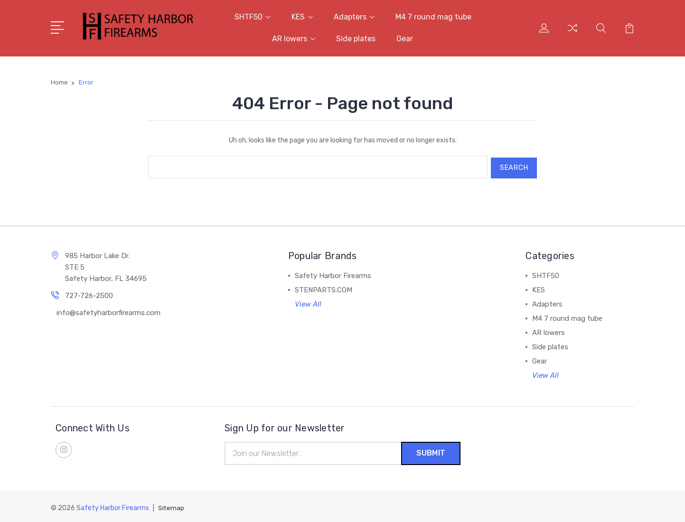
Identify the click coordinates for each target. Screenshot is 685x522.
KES (302, 16)
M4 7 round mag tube (433, 16)
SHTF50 (253, 16)
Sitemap (171, 506)
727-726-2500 (89, 293)
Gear (404, 38)
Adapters (354, 16)
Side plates (355, 38)
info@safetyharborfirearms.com (108, 310)
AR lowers (293, 38)
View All (308, 302)
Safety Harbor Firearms (333, 273)
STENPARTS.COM (323, 287)
